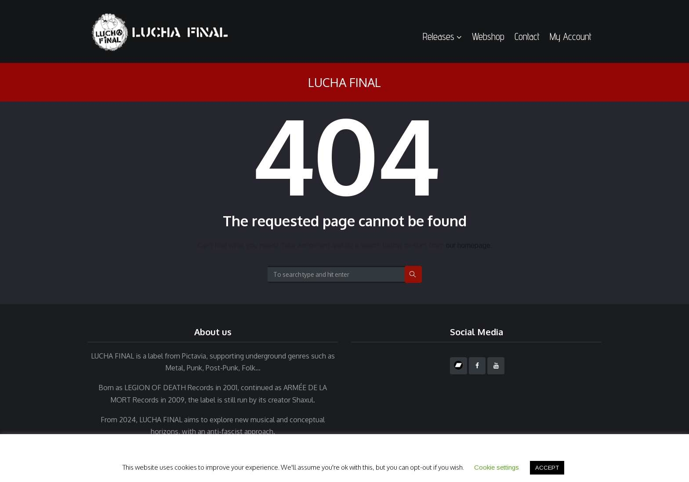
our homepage (468, 245)
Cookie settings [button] (496, 467)
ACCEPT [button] (547, 467)
